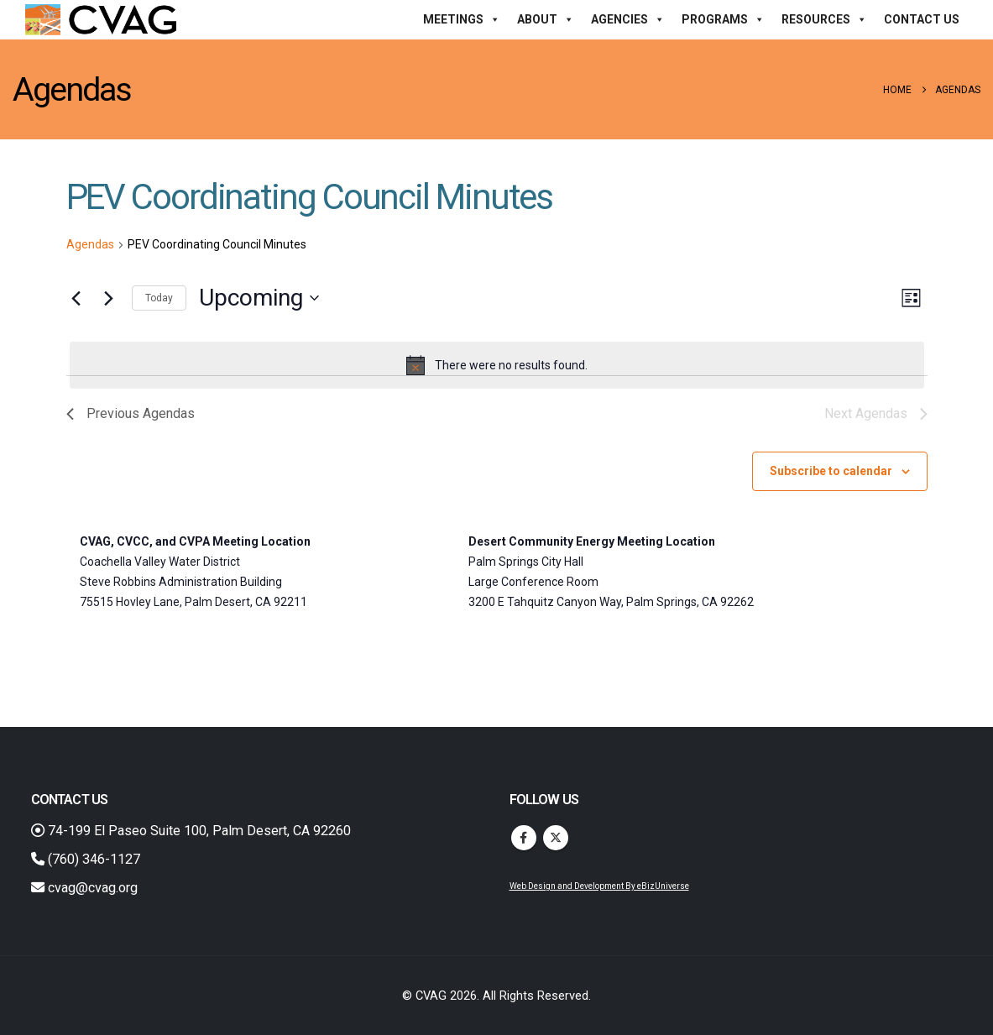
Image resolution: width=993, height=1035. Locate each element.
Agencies (628, 19)
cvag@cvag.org (84, 888)
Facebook (523, 837)
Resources (824, 19)
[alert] (497, 365)
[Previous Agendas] (76, 298)
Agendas (90, 244)
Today (159, 298)
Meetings (461, 19)
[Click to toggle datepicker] (259, 298)
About (545, 19)
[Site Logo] (100, 19)
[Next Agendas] (109, 298)
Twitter (555, 837)
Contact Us (921, 19)
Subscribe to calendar (831, 471)
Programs (723, 19)
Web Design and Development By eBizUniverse (599, 886)
